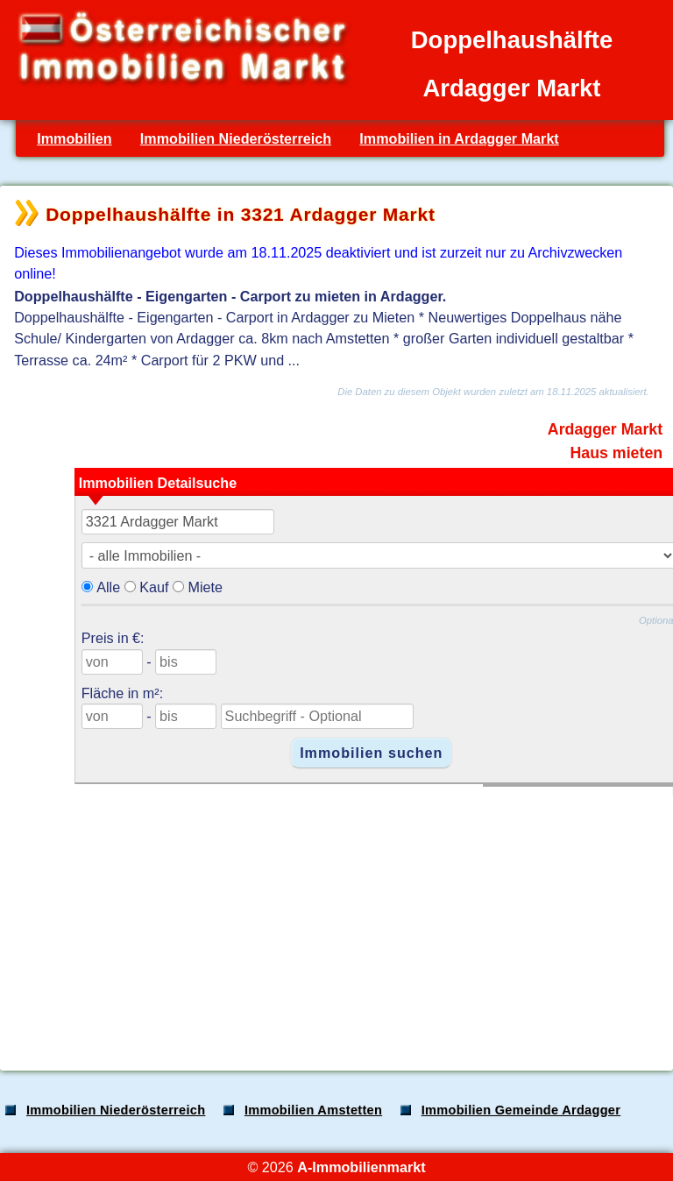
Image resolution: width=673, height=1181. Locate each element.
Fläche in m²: (122, 693)
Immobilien (74, 138)
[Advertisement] (334, 919)
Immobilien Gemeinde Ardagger (521, 1110)
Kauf (153, 587)
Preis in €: (113, 638)
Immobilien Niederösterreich (235, 138)
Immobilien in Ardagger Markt (458, 138)
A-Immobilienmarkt (361, 1167)
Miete (205, 587)
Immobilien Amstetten (313, 1110)
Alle (108, 587)
